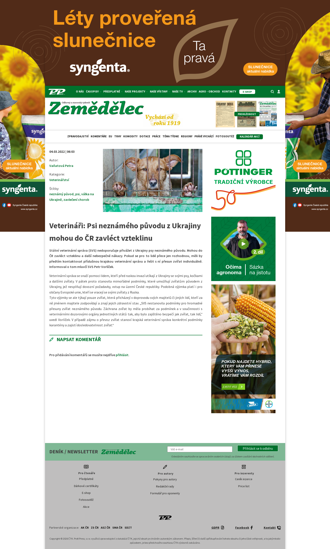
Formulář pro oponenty (165, 493)
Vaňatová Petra (61, 165)
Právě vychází (204, 136)
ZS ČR (95, 527)
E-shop (86, 493)
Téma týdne (171, 136)
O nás (80, 91)
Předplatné (113, 91)
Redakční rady (165, 486)
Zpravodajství (78, 136)
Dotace (145, 136)
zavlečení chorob (76, 199)
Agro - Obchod (209, 91)
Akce (86, 507)
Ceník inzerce (243, 479)
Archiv (192, 91)
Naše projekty (136, 91)
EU (110, 136)
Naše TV (178, 91)
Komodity (130, 136)
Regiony (186, 136)
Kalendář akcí (249, 136)
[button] (257, 448)
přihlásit (122, 355)
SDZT (128, 527)
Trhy (117, 136)
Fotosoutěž (225, 136)
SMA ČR (117, 527)
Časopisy (93, 91)
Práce (156, 136)
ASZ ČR (105, 527)
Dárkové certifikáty (86, 486)
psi (77, 194)
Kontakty (229, 91)
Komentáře (99, 136)
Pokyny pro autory (165, 479)
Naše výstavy (160, 91)
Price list (243, 486)
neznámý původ (61, 194)
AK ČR (85, 527)
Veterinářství (59, 180)
